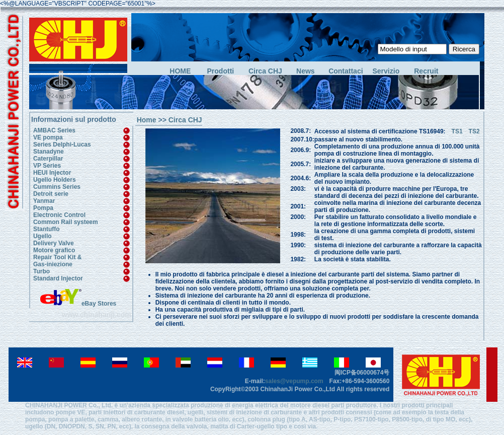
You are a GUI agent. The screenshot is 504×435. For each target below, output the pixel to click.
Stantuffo (46, 229)
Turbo (41, 271)
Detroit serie (50, 193)
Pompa (43, 207)
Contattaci (345, 71)
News (305, 71)
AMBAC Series (54, 130)
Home (146, 120)
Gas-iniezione (52, 264)
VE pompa (48, 137)
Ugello (42, 236)
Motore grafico (54, 250)
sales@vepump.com (294, 381)
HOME (180, 71)
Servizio (386, 71)
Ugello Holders (54, 179)
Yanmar (44, 200)
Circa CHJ (265, 71)
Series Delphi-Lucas (62, 144)
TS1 (454, 131)
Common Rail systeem (65, 222)
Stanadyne (48, 151)
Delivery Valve (53, 243)
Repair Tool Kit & (57, 257)
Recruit (426, 71)
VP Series (47, 165)
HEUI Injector (52, 172)
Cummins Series (56, 186)
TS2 (474, 131)
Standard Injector (58, 278)
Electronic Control (59, 215)
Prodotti (220, 71)
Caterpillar (48, 158)
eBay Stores (78, 303)
